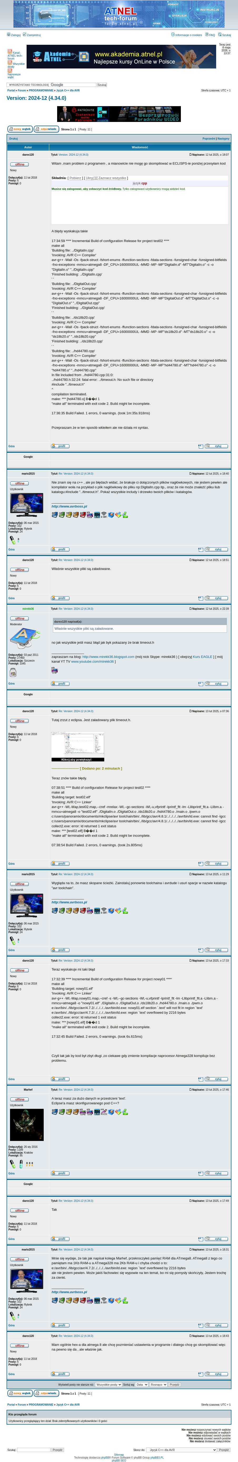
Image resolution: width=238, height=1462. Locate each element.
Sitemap (119, 1454)
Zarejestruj (32, 35)
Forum (22, 90)
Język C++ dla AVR (68, 90)
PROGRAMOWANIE (41, 90)
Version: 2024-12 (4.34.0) (36, 98)
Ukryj (90, 178)
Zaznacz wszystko (112, 178)
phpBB (105, 1457)
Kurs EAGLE (202, 657)
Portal (11, 90)
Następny (223, 138)
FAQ (210, 35)
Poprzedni (209, 138)
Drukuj (13, 138)
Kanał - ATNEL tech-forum (15, 55)
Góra (11, 446)
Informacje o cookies (186, 35)
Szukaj (224, 35)
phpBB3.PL (157, 1457)
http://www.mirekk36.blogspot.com (108, 657)
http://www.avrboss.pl (69, 506)
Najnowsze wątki (14, 75)
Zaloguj (14, 35)
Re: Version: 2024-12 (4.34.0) (76, 473)
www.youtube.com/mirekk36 (92, 661)
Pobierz (75, 178)
